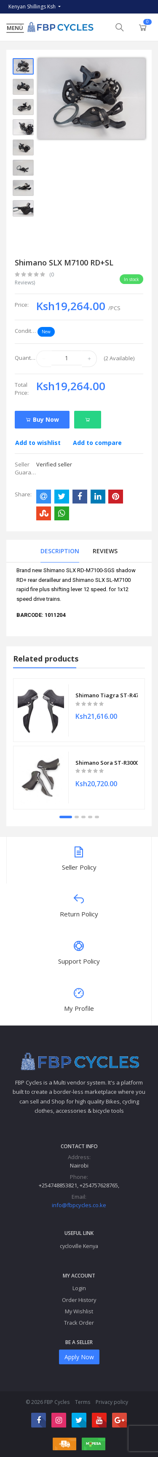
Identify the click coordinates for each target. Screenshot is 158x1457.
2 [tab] (77, 817)
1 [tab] (65, 817)
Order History (79, 1300)
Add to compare (97, 443)
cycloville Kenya (79, 1246)
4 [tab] (90, 817)
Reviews (105, 551)
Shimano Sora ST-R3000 (106, 762)
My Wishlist (79, 1311)
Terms (82, 1402)
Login (79, 1288)
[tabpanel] (79, 744)
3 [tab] (83, 817)
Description (59, 551)
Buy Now (42, 419)
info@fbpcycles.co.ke (79, 1205)
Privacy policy (112, 1402)
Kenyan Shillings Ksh (32, 6)
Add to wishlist (38, 443)
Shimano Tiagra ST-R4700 (106, 695)
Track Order (79, 1322)
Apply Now (79, 1357)
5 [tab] (97, 817)
